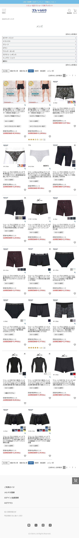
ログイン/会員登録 (11, 497)
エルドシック (5, 19)
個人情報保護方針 (10, 512)
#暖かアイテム (9, 393)
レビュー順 (50, 71)
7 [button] (72, 75)
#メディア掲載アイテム (12, 116)
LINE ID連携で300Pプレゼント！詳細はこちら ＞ (39, 2)
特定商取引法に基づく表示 (13, 516)
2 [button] (66, 75)
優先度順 (42, 71)
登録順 (36, 71)
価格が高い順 (23, 71)
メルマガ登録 (9, 492)
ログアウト (8, 503)
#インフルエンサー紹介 (12, 126)
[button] (75, 75)
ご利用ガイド (9, 487)
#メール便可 (9, 121)
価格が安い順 (14, 71)
